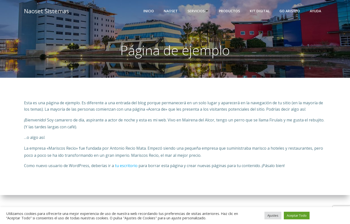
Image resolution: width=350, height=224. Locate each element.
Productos (229, 11)
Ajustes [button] (272, 215)
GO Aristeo (289, 11)
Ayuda (315, 11)
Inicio (148, 11)
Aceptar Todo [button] (297, 215)
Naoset (171, 11)
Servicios (198, 11)
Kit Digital (260, 11)
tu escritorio (126, 166)
